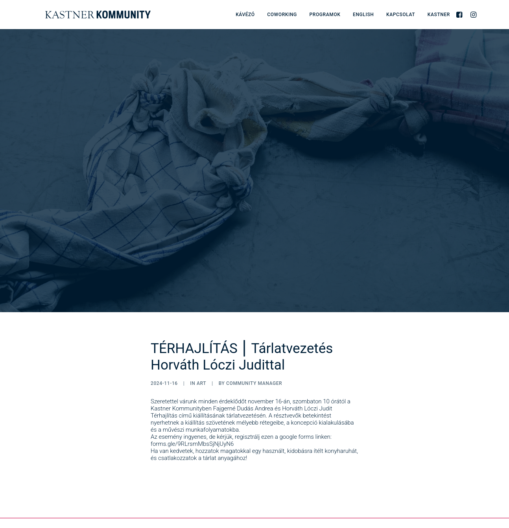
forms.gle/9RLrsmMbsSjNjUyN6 (192, 406)
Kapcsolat (400, 14)
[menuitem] (245, 14)
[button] (460, 14)
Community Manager (254, 346)
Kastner (439, 14)
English (363, 14)
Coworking (282, 14)
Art (201, 346)
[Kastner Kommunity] (85, 14)
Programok (325, 14)
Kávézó (245, 14)
